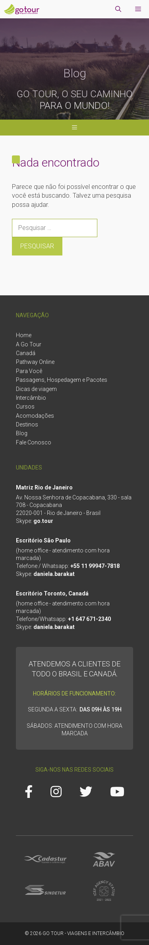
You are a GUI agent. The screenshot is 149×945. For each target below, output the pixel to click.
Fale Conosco (33, 442)
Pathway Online (35, 362)
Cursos (25, 406)
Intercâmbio (31, 398)
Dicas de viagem (36, 389)
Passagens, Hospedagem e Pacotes (61, 380)
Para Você (29, 371)
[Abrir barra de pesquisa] (118, 9)
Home (23, 335)
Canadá (25, 353)
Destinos (27, 424)
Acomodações (35, 416)
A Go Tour (28, 344)
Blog (21, 433)
